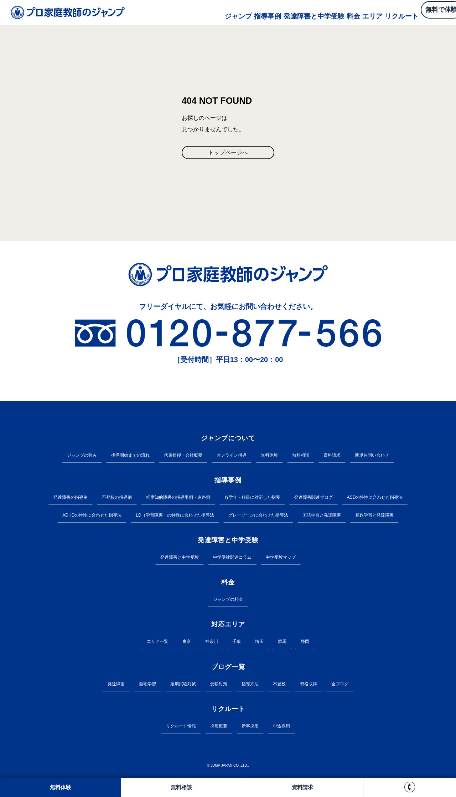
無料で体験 (420, 12)
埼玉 (259, 642)
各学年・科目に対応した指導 (252, 498)
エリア (338, 12)
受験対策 (218, 684)
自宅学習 (147, 684)
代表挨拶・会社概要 (183, 456)
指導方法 (250, 684)
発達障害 (116, 684)
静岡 (305, 642)
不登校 (279, 684)
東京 (186, 642)
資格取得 (308, 684)
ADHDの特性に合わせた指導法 (91, 516)
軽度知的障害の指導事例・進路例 (178, 498)
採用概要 (218, 727)
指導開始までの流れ (130, 456)
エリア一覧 (157, 642)
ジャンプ (198, 12)
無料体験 (269, 456)
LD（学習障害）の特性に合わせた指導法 (175, 516)
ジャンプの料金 (228, 600)
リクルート (370, 12)
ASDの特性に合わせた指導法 (375, 498)
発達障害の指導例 (70, 498)
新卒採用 (250, 727)
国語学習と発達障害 (321, 516)
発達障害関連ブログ (313, 498)
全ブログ (339, 684)
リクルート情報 (181, 727)
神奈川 (211, 642)
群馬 (282, 642)
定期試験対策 (183, 684)
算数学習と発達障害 (374, 516)
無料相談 (300, 456)
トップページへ (228, 153)
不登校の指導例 (117, 498)
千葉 (236, 642)
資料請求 (332, 456)
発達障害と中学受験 (275, 12)
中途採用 (281, 727)
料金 (315, 12)
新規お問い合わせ (372, 456)
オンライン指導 (232, 456)
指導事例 (230, 12)
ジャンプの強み (82, 456)
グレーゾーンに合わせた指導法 (258, 516)
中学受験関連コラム (232, 558)
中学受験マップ (281, 558)
